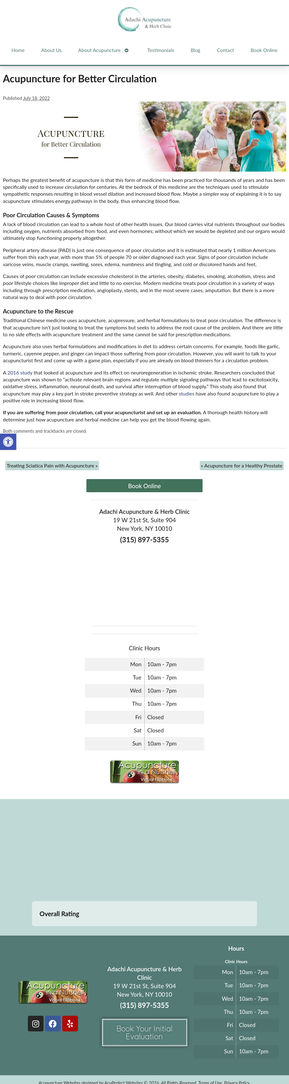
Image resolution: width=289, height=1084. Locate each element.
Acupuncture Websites (59, 1051)
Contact (225, 50)
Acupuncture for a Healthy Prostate (241, 465)
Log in (158, 1064)
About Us (51, 50)
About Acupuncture (99, 50)
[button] (8, 442)
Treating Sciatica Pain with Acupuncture (52, 465)
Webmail (133, 1064)
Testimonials (160, 50)
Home (17, 50)
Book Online (263, 50)
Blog (195, 50)
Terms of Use (210, 1051)
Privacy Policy (237, 1051)
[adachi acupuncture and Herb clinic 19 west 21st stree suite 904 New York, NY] (144, 851)
